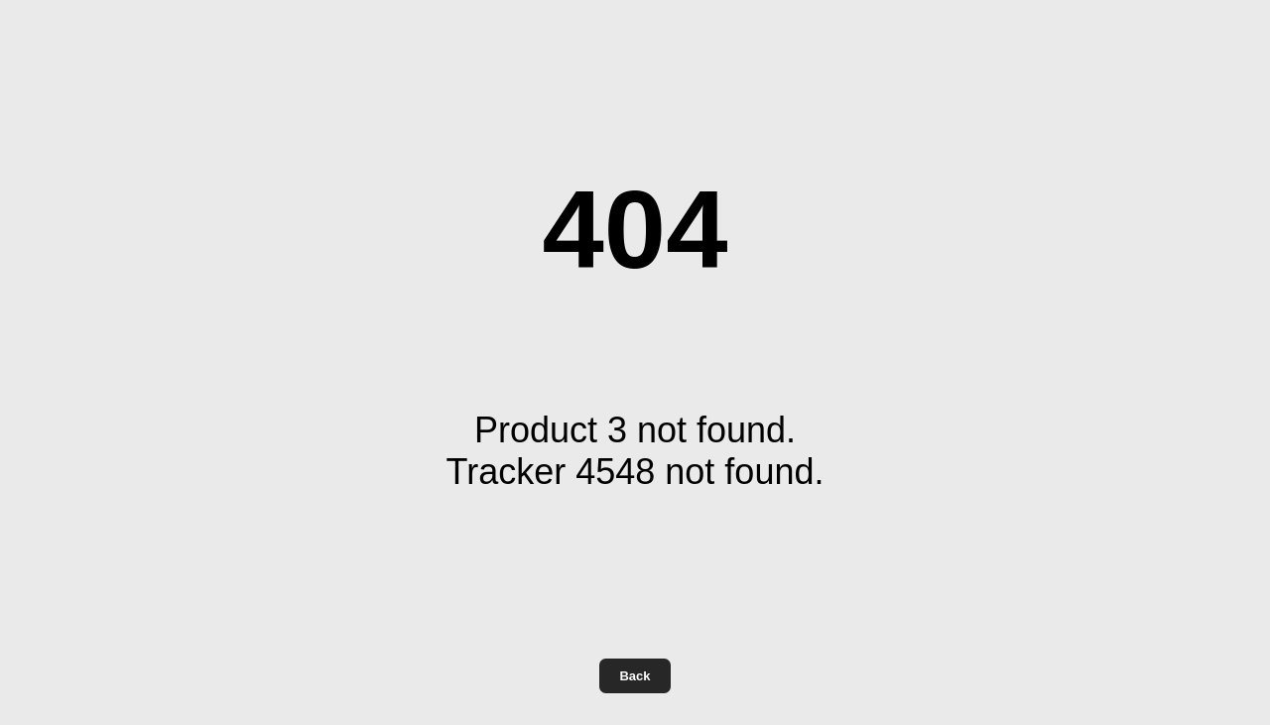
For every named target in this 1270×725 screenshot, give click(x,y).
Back (634, 675)
